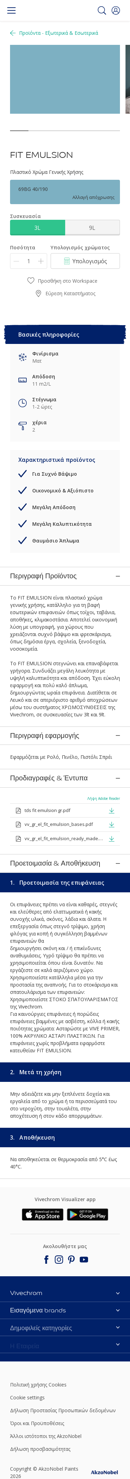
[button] (116, 10)
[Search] (102, 10)
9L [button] (92, 228)
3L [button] (37, 228)
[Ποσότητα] (28, 261)
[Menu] (11, 10)
